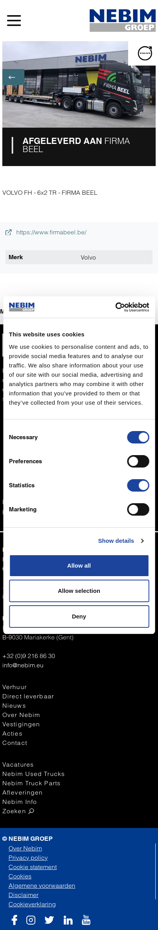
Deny (79, 616)
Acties (12, 733)
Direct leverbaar (28, 696)
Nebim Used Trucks (33, 774)
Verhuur (14, 687)
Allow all (79, 565)
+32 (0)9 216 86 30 (28, 656)
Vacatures (18, 764)
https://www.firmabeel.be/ (45, 232)
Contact (14, 742)
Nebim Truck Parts (31, 783)
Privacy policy (28, 857)
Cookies (20, 876)
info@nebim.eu (22, 665)
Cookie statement (33, 867)
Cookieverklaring (32, 904)
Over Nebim (21, 715)
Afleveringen (22, 792)
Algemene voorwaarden (42, 885)
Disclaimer (23, 895)
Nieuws (14, 705)
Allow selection (79, 590)
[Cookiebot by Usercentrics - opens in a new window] (115, 307)
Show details (116, 540)
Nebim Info (19, 801)
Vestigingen (21, 724)
